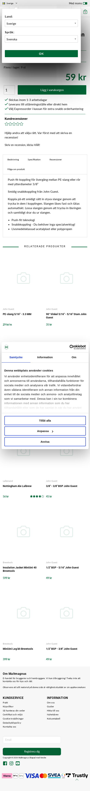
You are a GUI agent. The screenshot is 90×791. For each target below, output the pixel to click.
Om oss (51, 702)
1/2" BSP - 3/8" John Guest (61, 648)
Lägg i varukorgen (52, 90)
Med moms (78, 4)
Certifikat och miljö (13, 714)
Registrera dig (32, 751)
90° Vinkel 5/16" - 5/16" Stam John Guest (66, 316)
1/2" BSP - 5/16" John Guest (62, 567)
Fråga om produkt (16, 169)
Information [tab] (45, 357)
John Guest (8, 309)
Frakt (5, 702)
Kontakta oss (9, 726)
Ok (41, 53)
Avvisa (45, 441)
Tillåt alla (45, 420)
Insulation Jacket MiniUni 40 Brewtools (20, 569)
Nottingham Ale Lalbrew (17, 486)
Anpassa (45, 431)
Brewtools (8, 562)
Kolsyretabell (53, 718)
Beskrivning (13, 159)
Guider (50, 706)
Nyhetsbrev (53, 714)
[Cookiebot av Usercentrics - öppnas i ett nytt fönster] (69, 347)
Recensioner (56, 159)
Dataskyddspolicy (12, 722)
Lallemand (8, 480)
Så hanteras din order (14, 710)
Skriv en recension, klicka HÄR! (22, 145)
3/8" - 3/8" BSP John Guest (61, 486)
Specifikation (34, 159)
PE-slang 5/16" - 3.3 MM (17, 314)
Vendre (43, 758)
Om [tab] (74, 357)
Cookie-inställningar (13, 718)
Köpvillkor (8, 706)
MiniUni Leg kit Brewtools (18, 648)
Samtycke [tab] (16, 357)
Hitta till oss (53, 710)
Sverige (10, 3)
